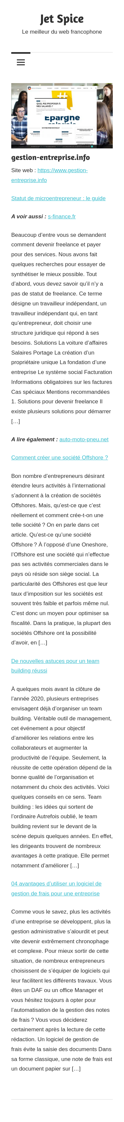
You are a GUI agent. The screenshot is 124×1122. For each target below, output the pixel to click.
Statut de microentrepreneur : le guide (58, 198)
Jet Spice (62, 18)
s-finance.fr (62, 216)
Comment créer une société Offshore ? (59, 457)
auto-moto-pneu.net (84, 439)
